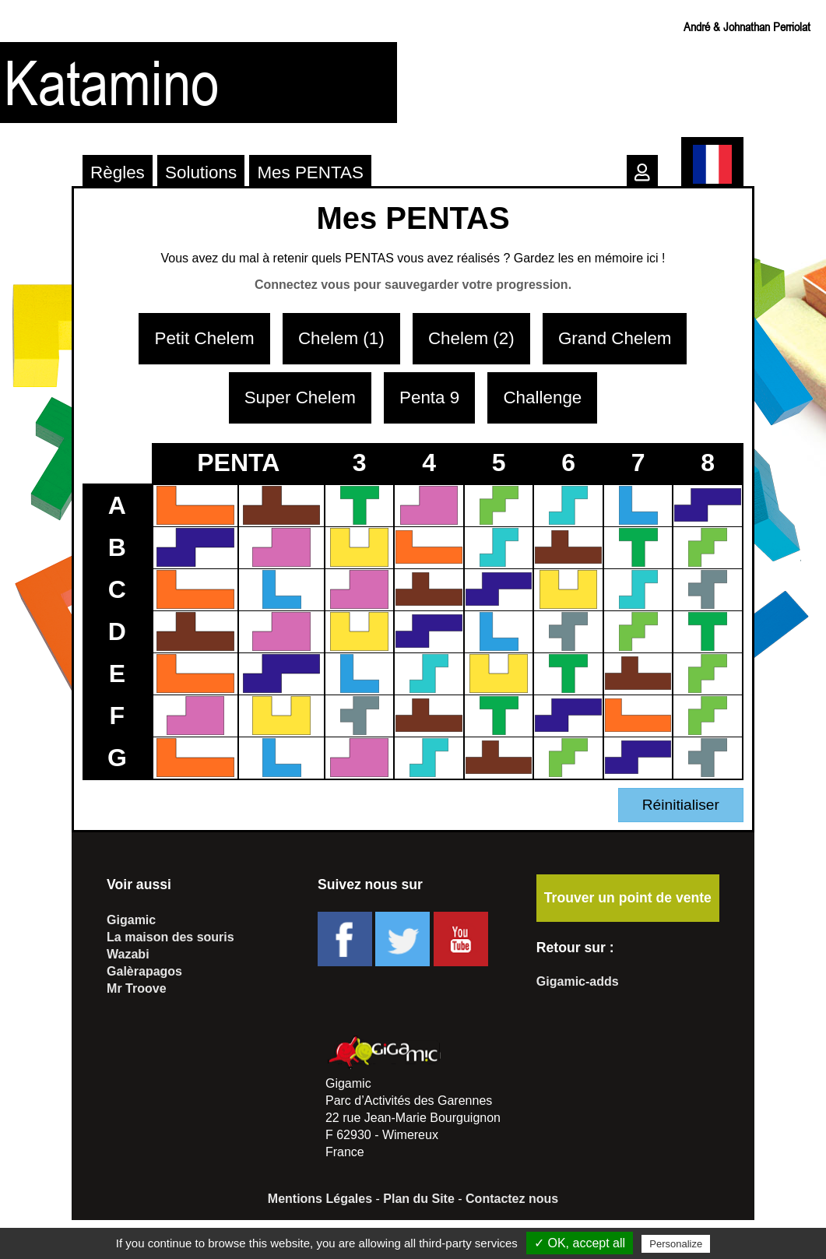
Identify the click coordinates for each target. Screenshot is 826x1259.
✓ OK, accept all (579, 1243)
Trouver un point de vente (628, 898)
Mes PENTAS (310, 172)
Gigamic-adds (577, 981)
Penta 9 (429, 397)
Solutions (201, 172)
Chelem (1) (341, 338)
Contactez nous (512, 1198)
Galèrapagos (144, 971)
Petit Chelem (204, 338)
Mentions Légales (320, 1198)
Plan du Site (419, 1198)
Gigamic (131, 920)
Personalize (675, 1244)
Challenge (542, 397)
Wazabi (128, 954)
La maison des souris (170, 937)
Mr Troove (136, 988)
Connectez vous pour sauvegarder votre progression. (413, 284)
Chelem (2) (471, 338)
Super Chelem (300, 397)
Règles (117, 172)
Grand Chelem (615, 338)
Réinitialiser (680, 805)
